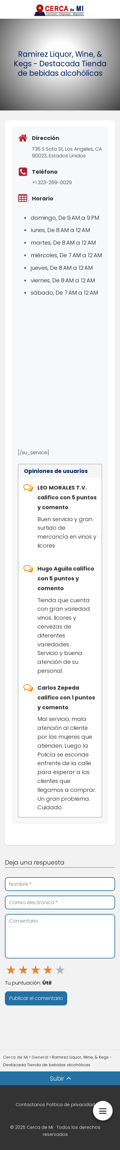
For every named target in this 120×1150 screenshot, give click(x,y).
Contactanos (30, 1105)
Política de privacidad (70, 1105)
